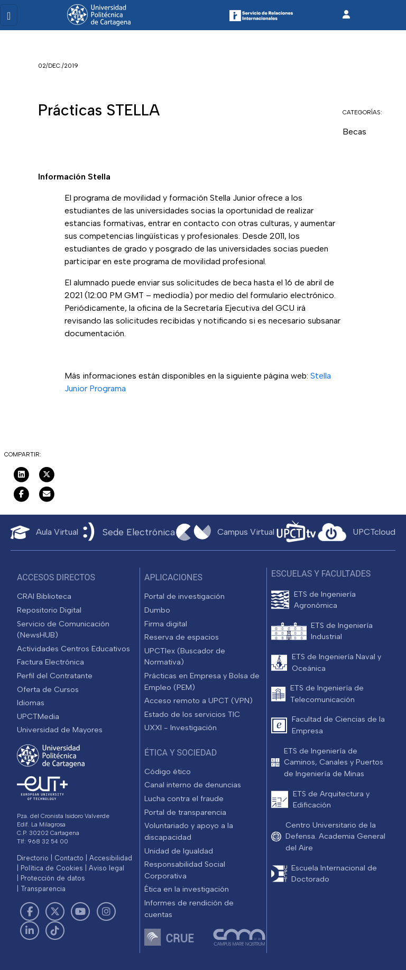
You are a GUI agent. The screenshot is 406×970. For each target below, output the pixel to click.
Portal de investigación (184, 596)
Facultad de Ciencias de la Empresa (338, 724)
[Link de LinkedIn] (29, 930)
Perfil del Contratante (55, 675)
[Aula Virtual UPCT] (44, 532)
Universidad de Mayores (60, 729)
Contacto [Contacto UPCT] (69, 858)
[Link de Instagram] (106, 911)
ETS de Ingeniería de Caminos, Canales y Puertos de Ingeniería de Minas (333, 762)
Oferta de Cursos (48, 689)
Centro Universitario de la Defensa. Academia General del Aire (335, 836)
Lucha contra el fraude (184, 798)
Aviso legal (106, 868)
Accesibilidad (110, 858)
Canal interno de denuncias (192, 784)
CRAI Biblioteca (44, 596)
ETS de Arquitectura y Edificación (331, 799)
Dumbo (157, 610)
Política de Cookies (52, 868)
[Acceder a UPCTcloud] (356, 532)
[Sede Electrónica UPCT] (127, 532)
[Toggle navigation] (8, 15)
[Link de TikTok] (55, 930)
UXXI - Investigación (180, 727)
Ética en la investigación (186, 889)
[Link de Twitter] (55, 911)
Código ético (167, 771)
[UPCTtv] (296, 532)
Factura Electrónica (50, 662)
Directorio (33, 858)
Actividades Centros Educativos (73, 648)
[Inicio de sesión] (346, 15)
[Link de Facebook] (29, 911)
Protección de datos (53, 878)
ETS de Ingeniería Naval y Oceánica (336, 662)
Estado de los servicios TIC (192, 714)
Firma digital (165, 623)
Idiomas (30, 702)
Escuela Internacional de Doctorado (334, 873)
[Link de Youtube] (80, 911)
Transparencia (43, 889)
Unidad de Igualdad (178, 851)
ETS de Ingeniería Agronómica (325, 599)
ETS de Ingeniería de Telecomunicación (327, 693)
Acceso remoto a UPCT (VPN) (198, 700)
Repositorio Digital (49, 610)
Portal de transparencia (185, 812)
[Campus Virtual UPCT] (225, 532)
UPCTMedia (38, 716)
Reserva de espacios (181, 637)
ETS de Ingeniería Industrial (342, 631)
